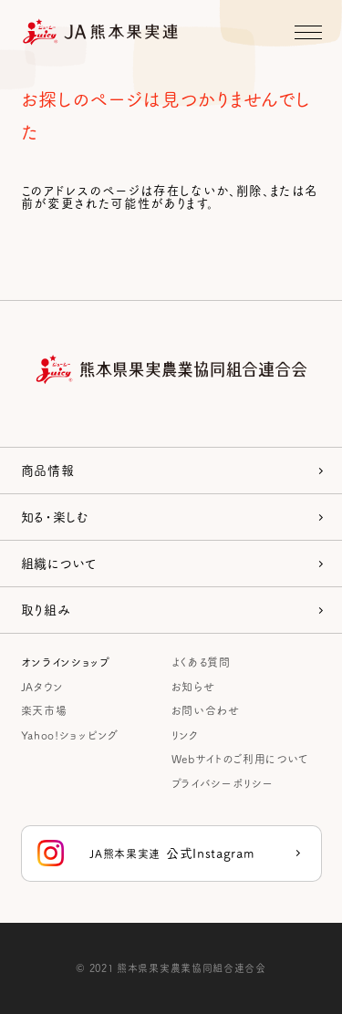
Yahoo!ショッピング (70, 734)
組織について (59, 563)
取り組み (46, 609)
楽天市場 (44, 710)
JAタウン (42, 686)
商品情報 (48, 469)
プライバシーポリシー (222, 783)
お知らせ (193, 686)
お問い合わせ (205, 710)
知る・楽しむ (55, 516)
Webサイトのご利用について (239, 758)
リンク (185, 734)
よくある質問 (201, 661)
